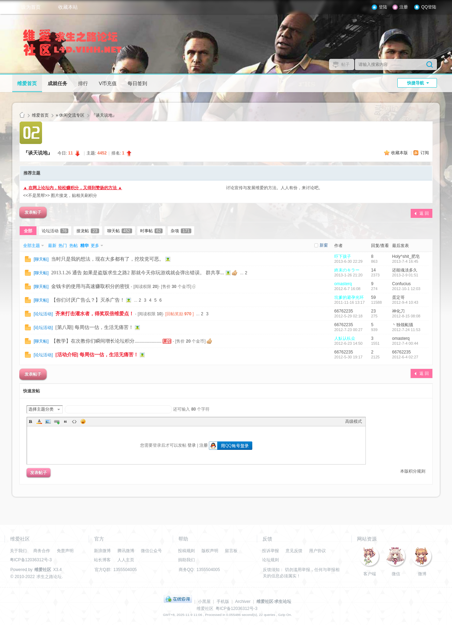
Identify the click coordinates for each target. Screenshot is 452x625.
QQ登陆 (428, 7)
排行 (83, 83)
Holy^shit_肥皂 (406, 256)
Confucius (401, 283)
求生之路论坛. (49, 576)
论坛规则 (270, 559)
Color (39, 421)
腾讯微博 (125, 550)
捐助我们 (186, 559)
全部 (28, 230)
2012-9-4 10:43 (405, 302)
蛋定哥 (398, 297)
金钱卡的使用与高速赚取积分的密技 (90, 286)
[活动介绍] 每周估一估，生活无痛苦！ (96, 354)
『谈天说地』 (104, 115)
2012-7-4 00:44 (405, 343)
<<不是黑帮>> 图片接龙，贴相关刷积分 (60, 195)
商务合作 (41, 550)
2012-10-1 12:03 (406, 289)
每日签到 (137, 83)
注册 (403, 7)
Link (56, 421)
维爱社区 (22, 115)
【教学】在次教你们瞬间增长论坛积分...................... (106, 341)
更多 (95, 245)
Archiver (243, 601)
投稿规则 (186, 550)
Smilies (83, 421)
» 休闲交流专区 (70, 115)
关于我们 (18, 550)
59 (373, 297)
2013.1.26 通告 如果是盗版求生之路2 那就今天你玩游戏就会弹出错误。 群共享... (137, 272)
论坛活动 (55, 230)
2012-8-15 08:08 (406, 316)
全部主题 (31, 245)
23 (373, 311)
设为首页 (31, 7)
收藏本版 (400, 152)
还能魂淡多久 (404, 270)
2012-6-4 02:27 (405, 357)
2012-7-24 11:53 (406, 330)
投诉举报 (270, 550)
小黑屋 (204, 601)
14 (373, 270)
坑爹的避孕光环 (349, 297)
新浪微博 (102, 550)
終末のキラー (346, 270)
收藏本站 (68, 7)
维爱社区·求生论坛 (273, 601)
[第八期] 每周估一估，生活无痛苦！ (94, 327)
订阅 (424, 152)
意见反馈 (294, 550)
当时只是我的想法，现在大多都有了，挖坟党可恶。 (107, 259)
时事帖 (151, 230)
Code (74, 421)
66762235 (343, 311)
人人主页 (125, 559)
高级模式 (353, 421)
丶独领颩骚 (402, 324)
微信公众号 (151, 550)
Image (48, 421)
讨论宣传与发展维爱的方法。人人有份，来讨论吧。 (274, 187)
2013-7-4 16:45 (405, 261)
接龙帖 (87, 230)
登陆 (383, 7)
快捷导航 (415, 83)
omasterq (343, 283)
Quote (65, 421)
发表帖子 (33, 212)
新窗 (324, 245)
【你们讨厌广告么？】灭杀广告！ (88, 300)
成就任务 (57, 83)
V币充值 (108, 83)
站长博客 (102, 559)
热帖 (73, 245)
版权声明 (209, 550)
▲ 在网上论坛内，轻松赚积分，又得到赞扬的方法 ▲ (72, 187)
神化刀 (398, 311)
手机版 (223, 601)
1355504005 (125, 569)
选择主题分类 (41, 409)
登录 (191, 445)
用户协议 (317, 550)
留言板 (231, 550)
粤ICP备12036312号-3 (31, 559)
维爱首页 (27, 83)
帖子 (345, 64)
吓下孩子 (342, 256)
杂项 (181, 230)
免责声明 (65, 550)
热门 (63, 245)
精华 (84, 245)
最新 (52, 245)
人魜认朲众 (344, 338)
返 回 (424, 213)
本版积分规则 (412, 471)
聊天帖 (119, 230)
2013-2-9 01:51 (405, 275)
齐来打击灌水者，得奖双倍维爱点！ (94, 313)
